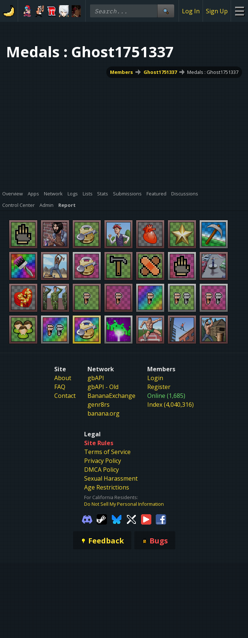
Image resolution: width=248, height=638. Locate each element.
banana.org (103, 413)
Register (158, 387)
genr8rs (98, 404)
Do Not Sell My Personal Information (124, 504)
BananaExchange (111, 396)
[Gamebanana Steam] (102, 519)
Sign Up (217, 11)
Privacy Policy (102, 461)
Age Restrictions (106, 487)
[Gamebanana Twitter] (131, 519)
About (62, 378)
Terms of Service (107, 452)
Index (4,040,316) (170, 404)
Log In (191, 11)
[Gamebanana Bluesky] (117, 519)
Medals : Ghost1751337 (212, 72)
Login (155, 378)
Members (121, 72)
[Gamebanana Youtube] (146, 519)
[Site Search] (165, 10)
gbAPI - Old (102, 387)
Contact (65, 396)
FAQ (59, 387)
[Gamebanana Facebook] (161, 519)
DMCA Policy (101, 469)
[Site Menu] (239, 11)
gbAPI (95, 378)
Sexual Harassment (111, 478)
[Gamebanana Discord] (87, 519)
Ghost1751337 (160, 72)
